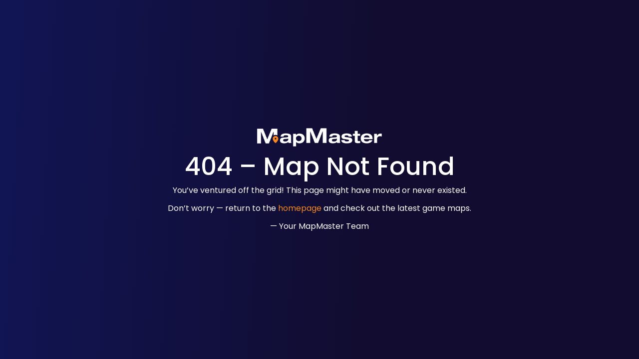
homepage (299, 208)
